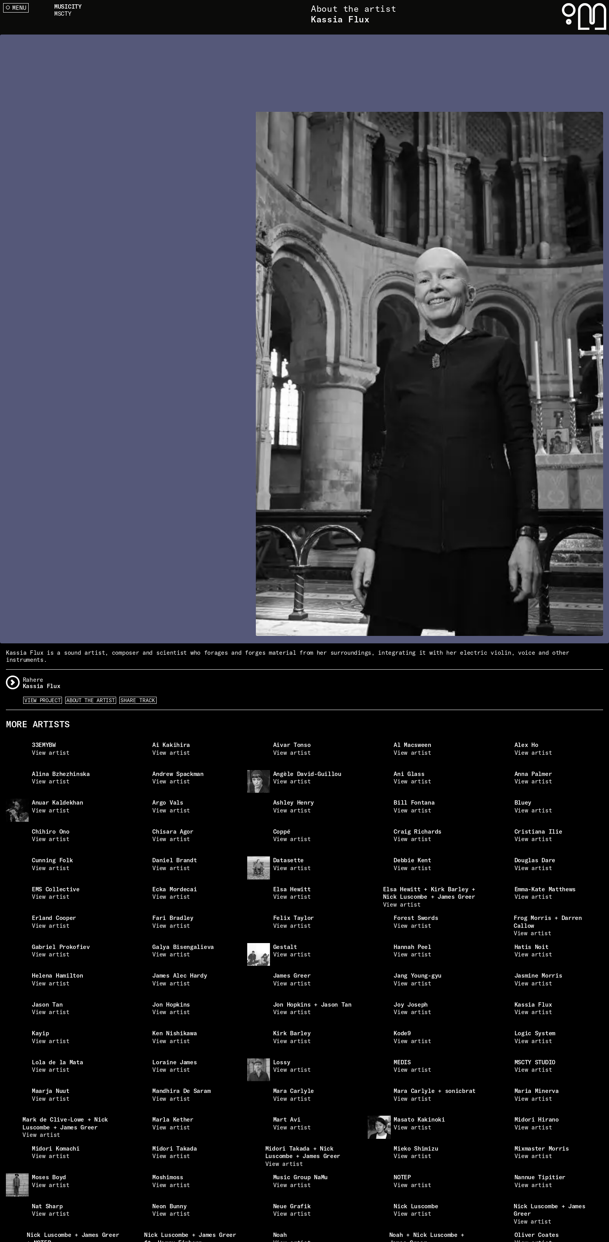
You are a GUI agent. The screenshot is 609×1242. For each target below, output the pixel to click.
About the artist (90, 700)
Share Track (137, 700)
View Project (42, 700)
